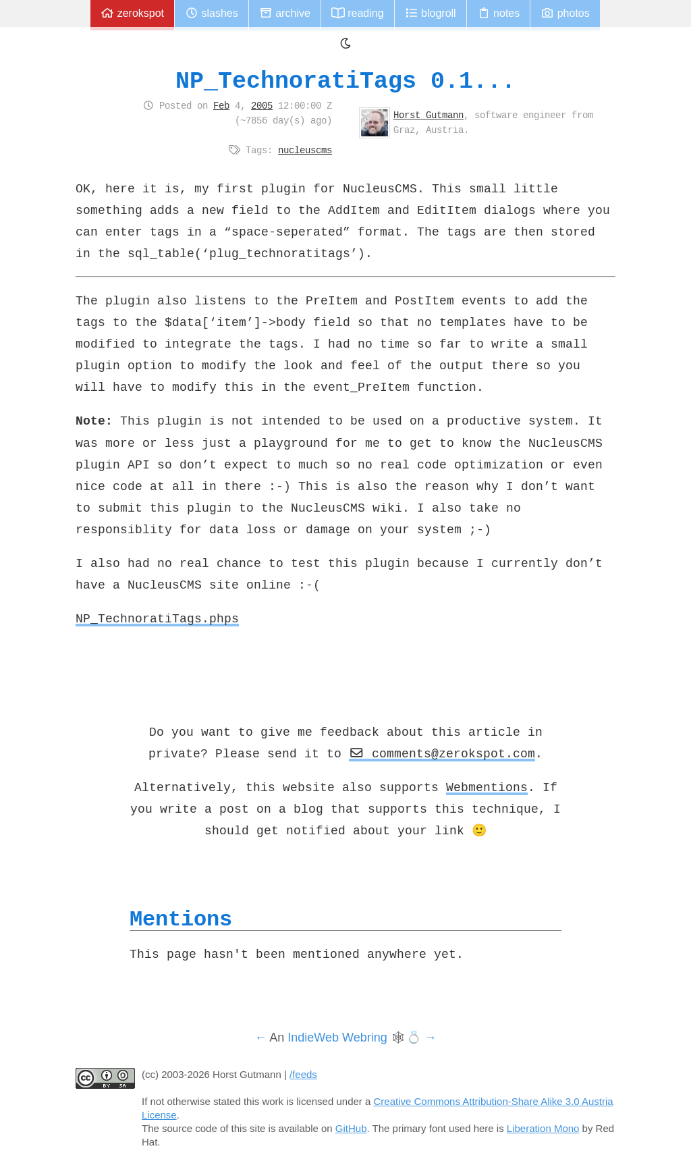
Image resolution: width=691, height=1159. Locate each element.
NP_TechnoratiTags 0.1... (345, 80)
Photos (565, 13)
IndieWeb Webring (337, 1037)
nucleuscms (305, 150)
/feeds (303, 1074)
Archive (284, 13)
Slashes (211, 13)
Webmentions (487, 787)
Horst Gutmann (428, 115)
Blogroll (430, 13)
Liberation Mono (543, 1128)
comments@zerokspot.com (442, 753)
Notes (498, 13)
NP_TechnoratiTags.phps (157, 618)
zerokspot (132, 13)
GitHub (351, 1128)
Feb (221, 105)
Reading (357, 13)
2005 (262, 105)
